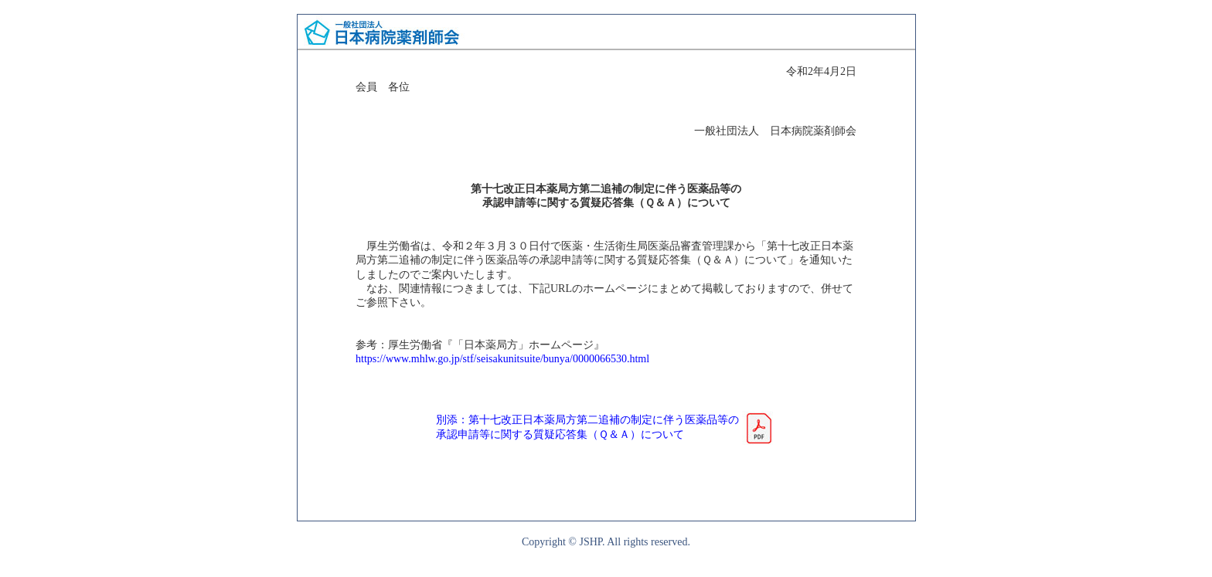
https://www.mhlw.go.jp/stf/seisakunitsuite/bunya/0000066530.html (502, 359)
